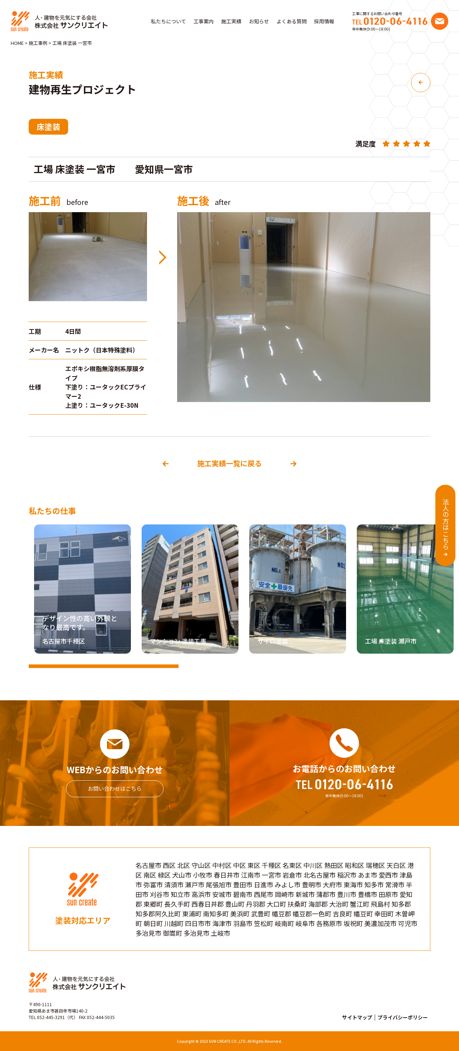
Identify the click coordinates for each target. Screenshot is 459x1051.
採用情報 (324, 21)
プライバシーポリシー (403, 1017)
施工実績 (231, 21)
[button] (444, 590)
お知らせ (259, 21)
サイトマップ (357, 1017)
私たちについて (168, 21)
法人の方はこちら (445, 524)
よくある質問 (291, 21)
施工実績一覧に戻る (229, 463)
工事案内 (204, 21)
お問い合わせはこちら (115, 788)
